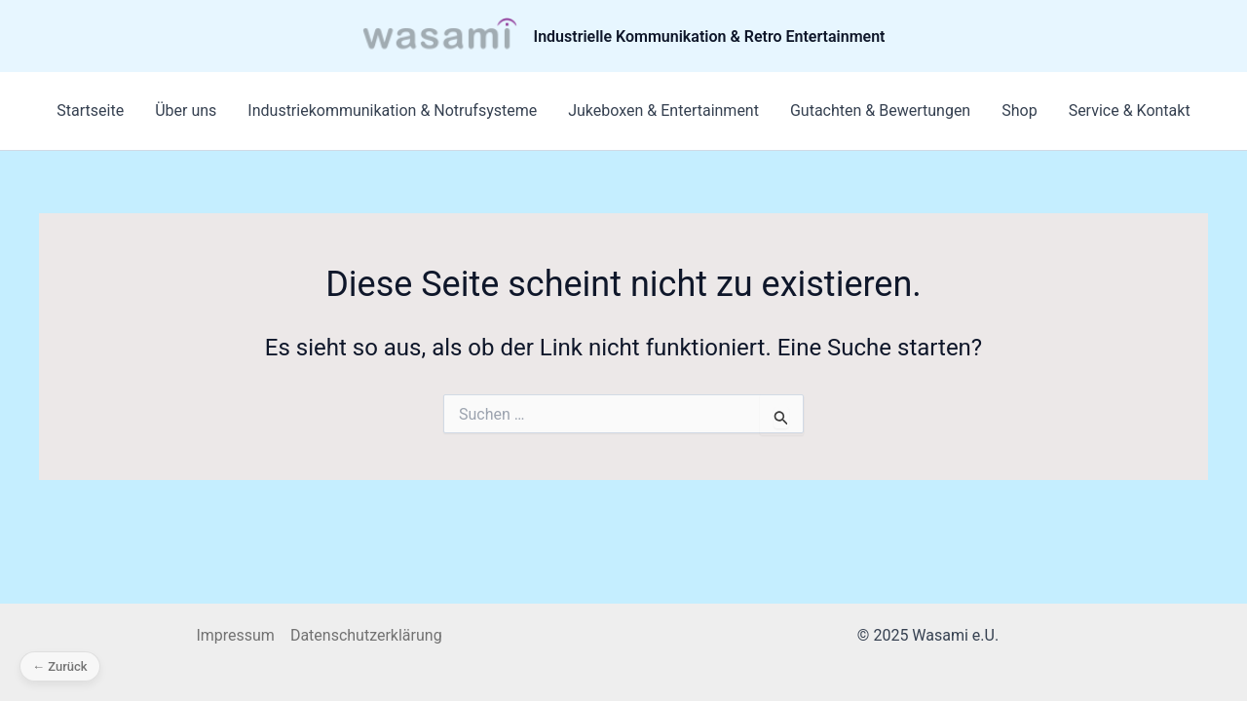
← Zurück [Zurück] (60, 666)
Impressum (235, 635)
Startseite (90, 110)
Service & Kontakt (1129, 110)
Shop (1019, 110)
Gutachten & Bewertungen (880, 110)
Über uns (185, 110)
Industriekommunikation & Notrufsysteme (392, 110)
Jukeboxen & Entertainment (663, 110)
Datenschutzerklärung (366, 635)
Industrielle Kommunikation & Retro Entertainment (710, 36)
